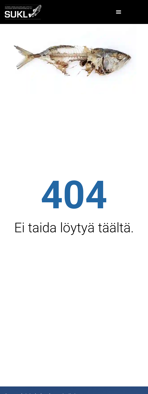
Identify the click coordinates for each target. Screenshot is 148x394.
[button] (118, 12)
